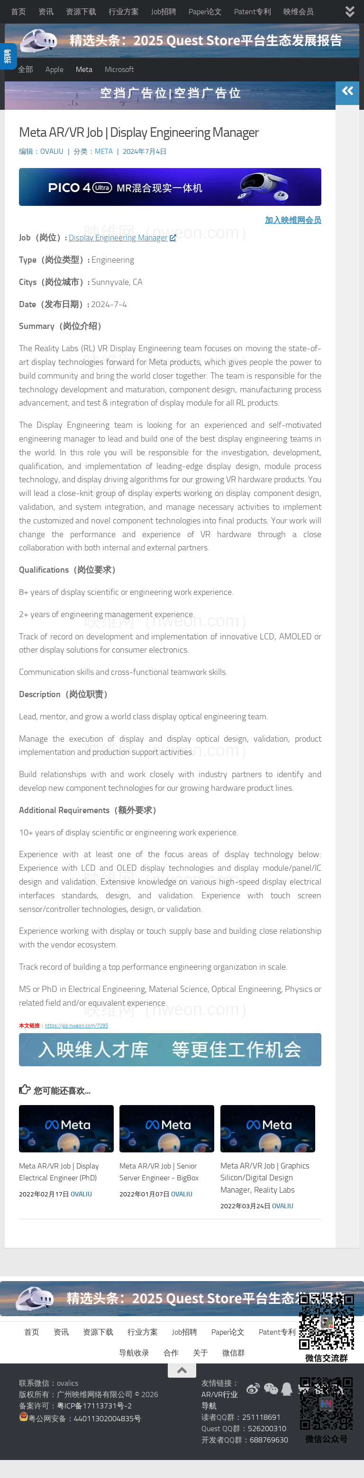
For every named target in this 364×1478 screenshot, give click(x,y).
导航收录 (134, 1370)
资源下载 (81, 11)
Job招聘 (163, 11)
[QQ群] (287, 1407)
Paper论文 (205, 11)
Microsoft (119, 69)
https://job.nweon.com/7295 (76, 1044)
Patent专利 (252, 11)
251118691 (261, 1435)
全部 (25, 69)
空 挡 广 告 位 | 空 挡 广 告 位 (170, 111)
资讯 (46, 11)
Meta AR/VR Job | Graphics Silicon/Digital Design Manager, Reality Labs (264, 1195)
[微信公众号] (270, 1407)
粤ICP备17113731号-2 (94, 1423)
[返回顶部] (182, 1388)
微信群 (233, 1370)
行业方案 (124, 11)
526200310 (267, 1446)
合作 (171, 1370)
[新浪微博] (253, 1407)
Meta (84, 69)
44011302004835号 (107, 1436)
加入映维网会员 (291, 238)
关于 (200, 1370)
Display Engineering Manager (125, 255)
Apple (55, 69)
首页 (18, 11)
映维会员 (298, 11)
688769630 (269, 1457)
